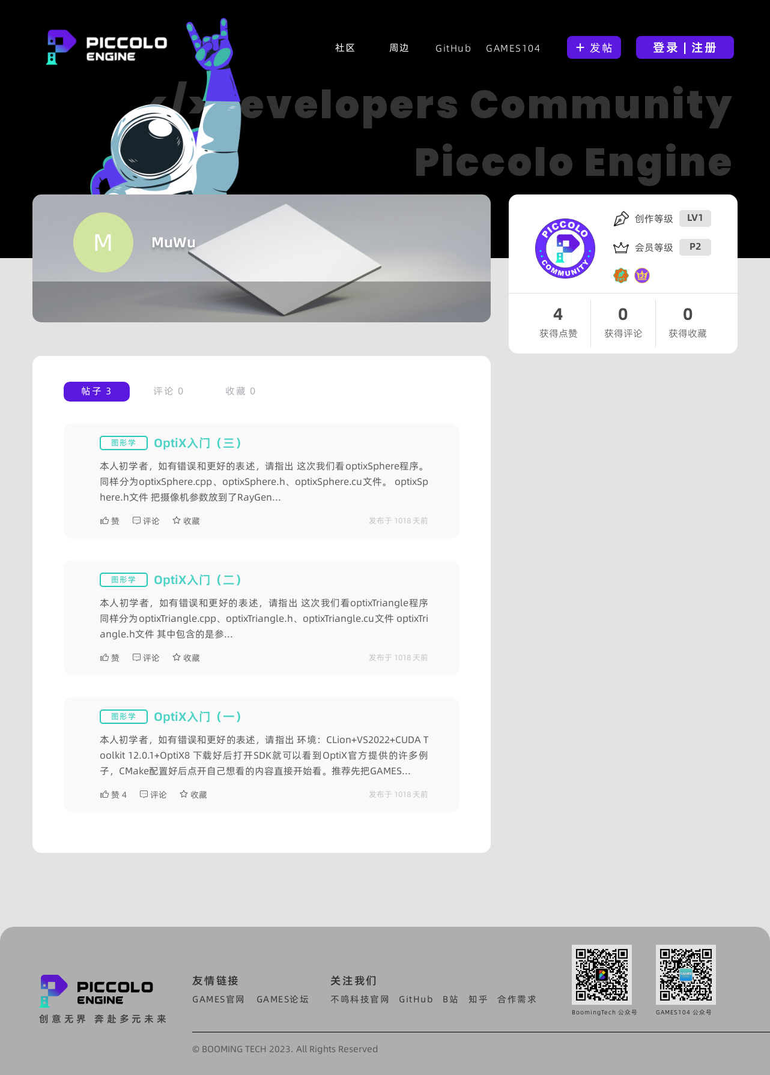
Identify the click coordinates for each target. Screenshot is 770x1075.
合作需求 (517, 999)
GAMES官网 (219, 999)
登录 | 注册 (685, 47)
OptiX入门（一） (200, 716)
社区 (345, 47)
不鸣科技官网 (360, 999)
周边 (399, 47)
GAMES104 (513, 48)
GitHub (453, 48)
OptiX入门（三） (200, 443)
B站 (451, 999)
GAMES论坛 (283, 999)
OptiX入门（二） (200, 579)
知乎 (478, 999)
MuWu (173, 242)
